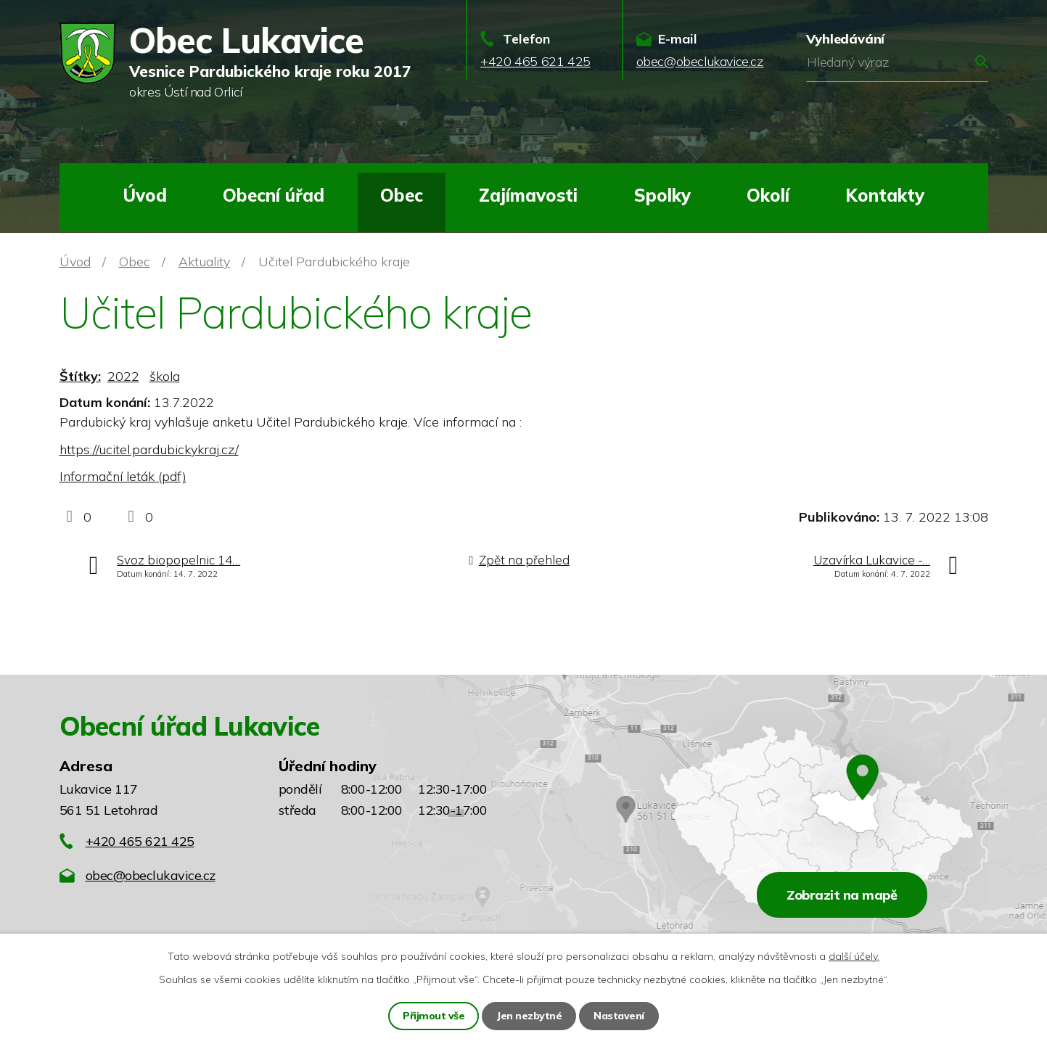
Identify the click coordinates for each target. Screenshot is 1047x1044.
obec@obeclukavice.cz (150, 875)
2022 (123, 376)
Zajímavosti (528, 195)
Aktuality (204, 261)
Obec (401, 195)
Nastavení (619, 1015)
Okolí (768, 195)
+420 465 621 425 (140, 841)
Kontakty (884, 195)
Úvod (145, 195)
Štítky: (80, 376)
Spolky (662, 195)
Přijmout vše (433, 1015)
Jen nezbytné (529, 1015)
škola (164, 376)
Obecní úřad (273, 195)
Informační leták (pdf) (122, 476)
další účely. (854, 956)
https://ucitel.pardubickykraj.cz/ (149, 449)
